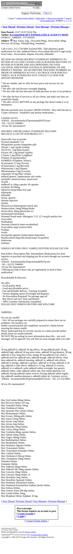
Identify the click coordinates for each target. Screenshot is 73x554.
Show (47, 13)
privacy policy (30, 532)
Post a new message (55, 18)
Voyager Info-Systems (39, 535)
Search (68, 18)
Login (11, 18)
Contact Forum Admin (24, 18)
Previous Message (56, 501)
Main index (40, 18)
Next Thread (8, 501)
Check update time (47, 21)
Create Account (26, 513)
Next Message (40, 501)
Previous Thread (24, 501)
